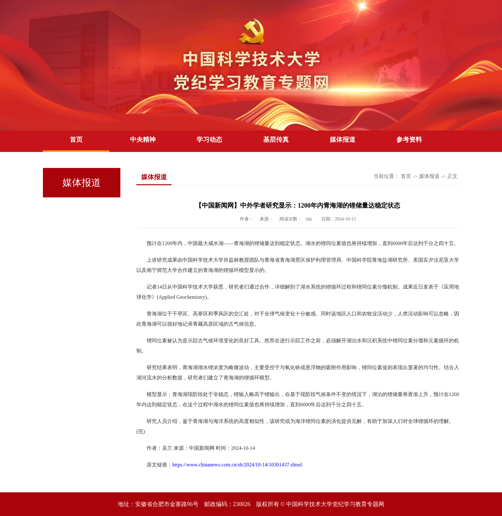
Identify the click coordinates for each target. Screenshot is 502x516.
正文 (452, 176)
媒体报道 (342, 139)
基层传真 (276, 139)
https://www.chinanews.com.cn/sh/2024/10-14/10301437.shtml (237, 464)
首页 (76, 139)
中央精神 (143, 139)
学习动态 (209, 139)
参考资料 (409, 139)
